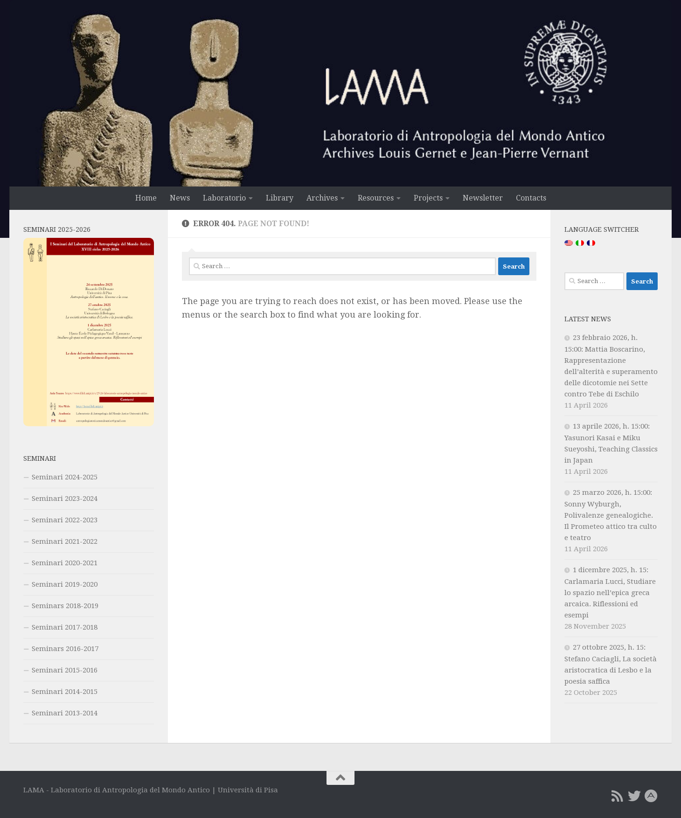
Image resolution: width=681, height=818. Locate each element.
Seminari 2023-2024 (64, 498)
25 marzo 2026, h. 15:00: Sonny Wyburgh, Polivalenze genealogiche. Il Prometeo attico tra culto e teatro (610, 515)
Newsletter (483, 198)
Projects (428, 198)
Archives (322, 198)
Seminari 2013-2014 (64, 713)
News (180, 198)
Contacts (531, 198)
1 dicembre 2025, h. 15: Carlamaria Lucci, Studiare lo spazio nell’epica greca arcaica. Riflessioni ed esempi (610, 592)
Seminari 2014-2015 (64, 691)
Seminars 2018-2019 (65, 606)
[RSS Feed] (617, 796)
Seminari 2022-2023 (64, 520)
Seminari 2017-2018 (64, 627)
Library (279, 198)
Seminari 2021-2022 (64, 541)
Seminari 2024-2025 (64, 477)
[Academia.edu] (651, 796)
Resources (376, 198)
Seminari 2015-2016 (64, 670)
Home (146, 198)
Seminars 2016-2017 (65, 649)
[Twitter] (634, 796)
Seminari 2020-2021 (64, 563)
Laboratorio (224, 198)
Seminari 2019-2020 (64, 584)
